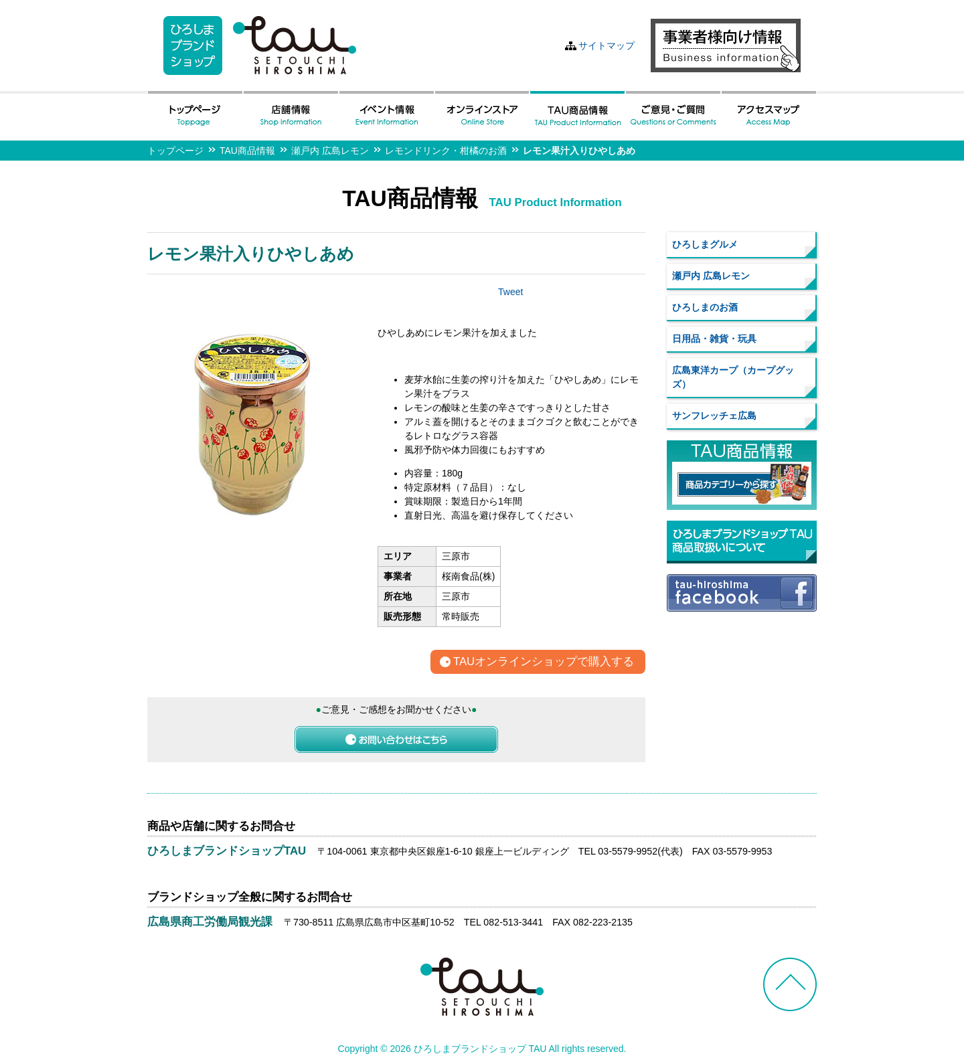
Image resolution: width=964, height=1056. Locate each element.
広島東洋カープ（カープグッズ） (733, 377)
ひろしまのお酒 (705, 307)
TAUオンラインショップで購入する (543, 662)
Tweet (510, 291)
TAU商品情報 (247, 150)
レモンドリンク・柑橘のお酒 (446, 150)
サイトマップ (606, 45)
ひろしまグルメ (705, 244)
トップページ (175, 150)
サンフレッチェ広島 (714, 415)
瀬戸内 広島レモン (330, 150)
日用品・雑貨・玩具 (714, 338)
